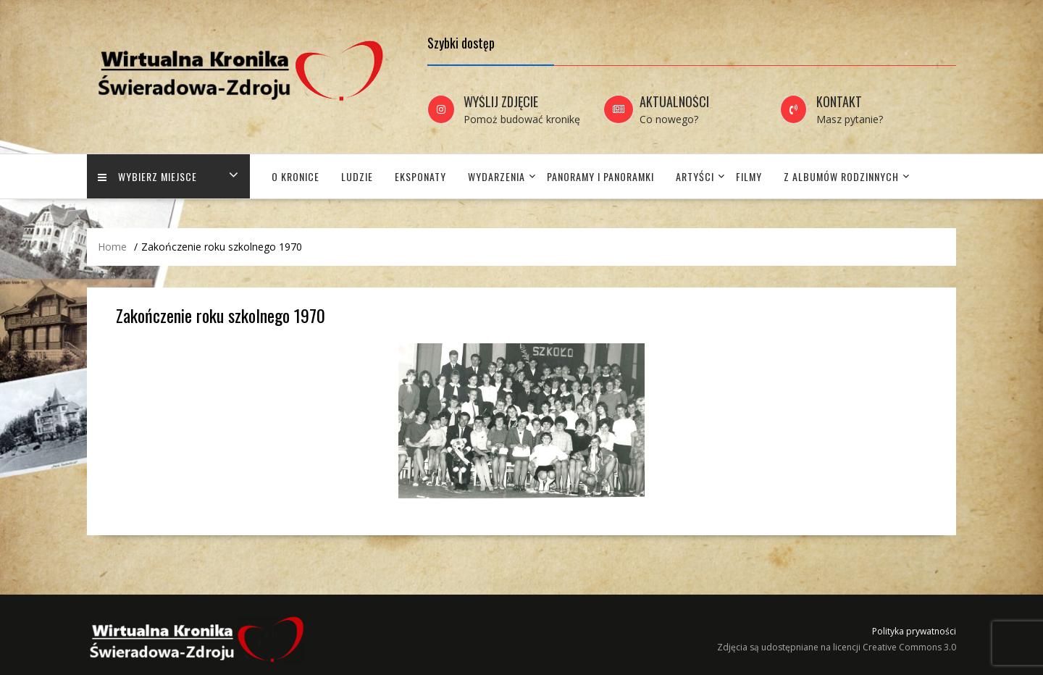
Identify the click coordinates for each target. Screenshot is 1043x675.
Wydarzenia (496, 176)
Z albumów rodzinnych (841, 176)
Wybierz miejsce (147, 176)
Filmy (749, 176)
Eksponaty (420, 176)
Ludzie (357, 176)
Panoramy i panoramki (600, 176)
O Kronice (295, 176)
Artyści (695, 176)
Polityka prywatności (914, 631)
